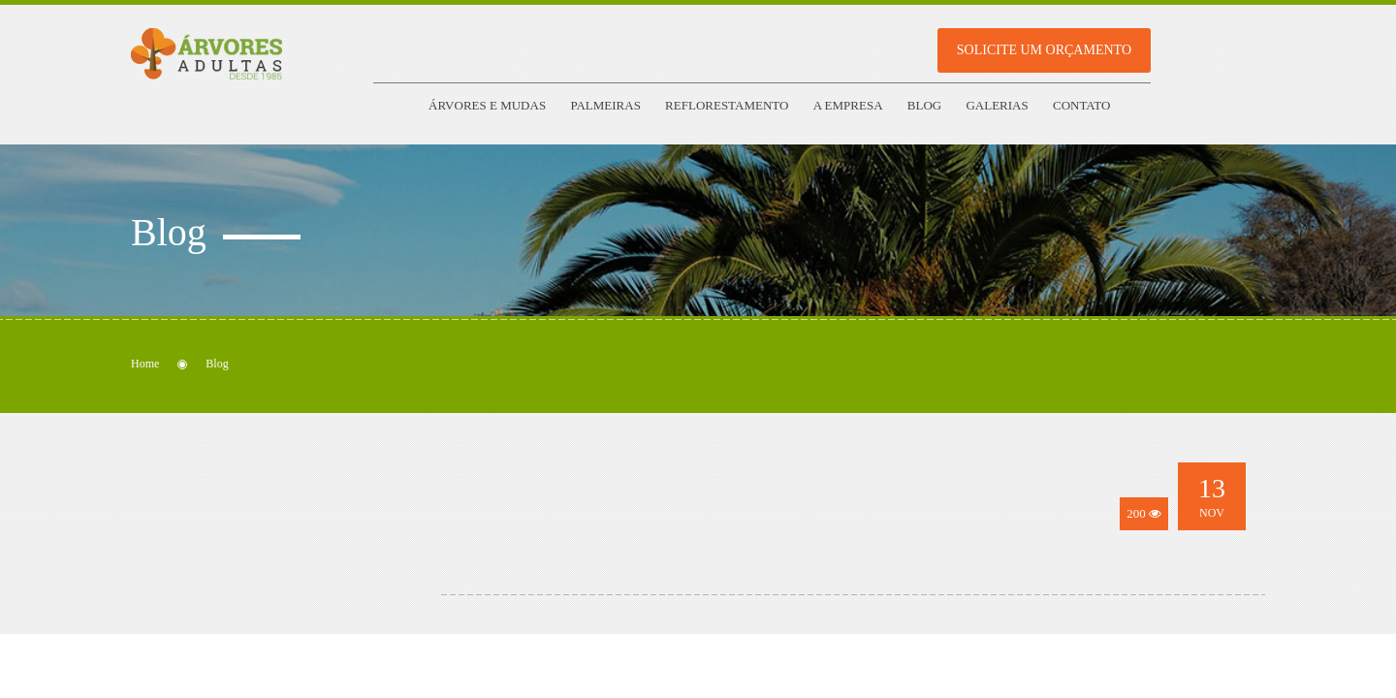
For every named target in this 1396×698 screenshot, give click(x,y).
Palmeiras (605, 105)
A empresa (848, 105)
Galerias (997, 105)
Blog (924, 105)
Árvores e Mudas (487, 105)
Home (145, 363)
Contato (1081, 105)
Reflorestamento (726, 105)
